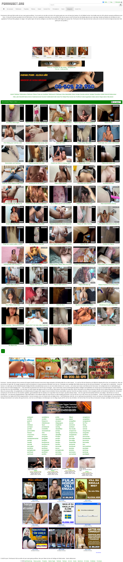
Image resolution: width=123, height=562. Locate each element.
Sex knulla (72, 429)
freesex (29, 432)
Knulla (83, 97)
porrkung (85, 450)
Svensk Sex (72, 97)
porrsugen (30, 446)
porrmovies (86, 436)
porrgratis (45, 436)
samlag (58, 427)
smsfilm (44, 419)
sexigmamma (73, 432)
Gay (111, 2)
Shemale (117, 2)
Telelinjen (16, 94)
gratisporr (30, 417)
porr (84, 444)
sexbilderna (45, 417)
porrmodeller (31, 430)
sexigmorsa (72, 430)
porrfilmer (45, 446)
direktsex (30, 425)
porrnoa (71, 436)
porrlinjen (85, 448)
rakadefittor (59, 429)
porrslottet (59, 454)
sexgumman (86, 430)
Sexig (84, 425)
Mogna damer (103, 97)
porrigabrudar (31, 450)
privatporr (58, 421)
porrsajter (72, 438)
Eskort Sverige (76, 94)
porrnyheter (72, 454)
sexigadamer (87, 421)
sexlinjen (71, 427)
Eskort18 (107, 94)
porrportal (72, 444)
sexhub (85, 427)
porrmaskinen (87, 446)
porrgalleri (45, 438)
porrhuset (30, 452)
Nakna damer (95, 97)
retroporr (44, 434)
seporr (71, 419)
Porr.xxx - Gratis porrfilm (61, 69)
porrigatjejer (45, 450)
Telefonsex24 (52, 94)
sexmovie (72, 425)
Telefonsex (30, 94)
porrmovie (86, 440)
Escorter (44, 97)
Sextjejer (92, 94)
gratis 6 (29, 421)
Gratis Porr (60, 97)
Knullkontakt (49, 97)
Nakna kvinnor (28, 97)
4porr (43, 425)
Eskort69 (21, 97)
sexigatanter (73, 434)
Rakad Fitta (66, 97)
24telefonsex (46, 423)
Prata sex (39, 94)
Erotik (54, 97)
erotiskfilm (45, 429)
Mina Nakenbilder (67, 94)
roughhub (58, 425)
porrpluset (72, 446)
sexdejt (29, 442)
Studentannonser (36, 97)
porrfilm (29, 419)
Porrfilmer (78, 97)
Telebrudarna (23, 94)
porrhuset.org (28, 561)
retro (43, 432)
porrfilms (44, 440)
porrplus (71, 448)
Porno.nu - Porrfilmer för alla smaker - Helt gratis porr (61, 67)
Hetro (105, 2)
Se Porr (85, 423)
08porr (71, 417)
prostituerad (45, 427)
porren (57, 448)
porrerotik (58, 446)
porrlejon (30, 427)
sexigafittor (72, 421)
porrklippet (86, 454)
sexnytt (71, 423)
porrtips (58, 430)
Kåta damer (110, 97)
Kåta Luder (16, 97)
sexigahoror (86, 417)
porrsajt (29, 444)
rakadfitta (58, 434)
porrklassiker (86, 438)
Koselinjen (45, 94)
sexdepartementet (32, 438)
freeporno (45, 421)
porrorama (72, 452)
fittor (28, 423)
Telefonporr (59, 94)
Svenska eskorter (84, 94)
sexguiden (86, 432)
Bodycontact (113, 94)
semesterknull (46, 430)
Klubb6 (102, 94)
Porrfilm (58, 436)
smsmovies (30, 434)
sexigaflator (86, 419)
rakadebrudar (60, 419)
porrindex (58, 452)
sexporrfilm (72, 442)
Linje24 (12, 94)
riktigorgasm (59, 423)
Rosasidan (97, 94)
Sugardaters (88, 97)
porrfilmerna (45, 442)
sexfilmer (85, 434)
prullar (57, 417)
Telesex (35, 94)
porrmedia (86, 442)
